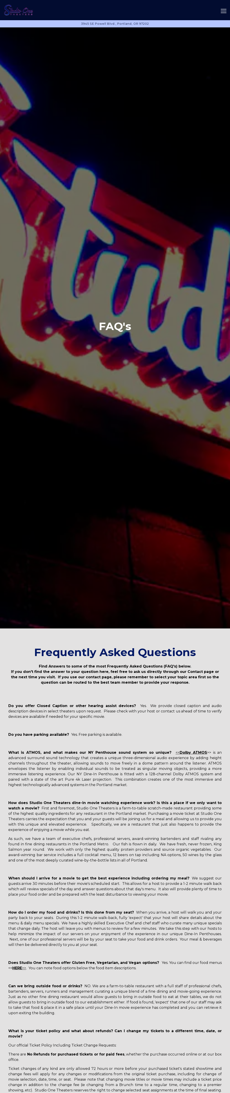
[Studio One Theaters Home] (19, 10)
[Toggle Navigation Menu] (223, 11)
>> (19, 968)
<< (191, 752)
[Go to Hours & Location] (115, 24)
